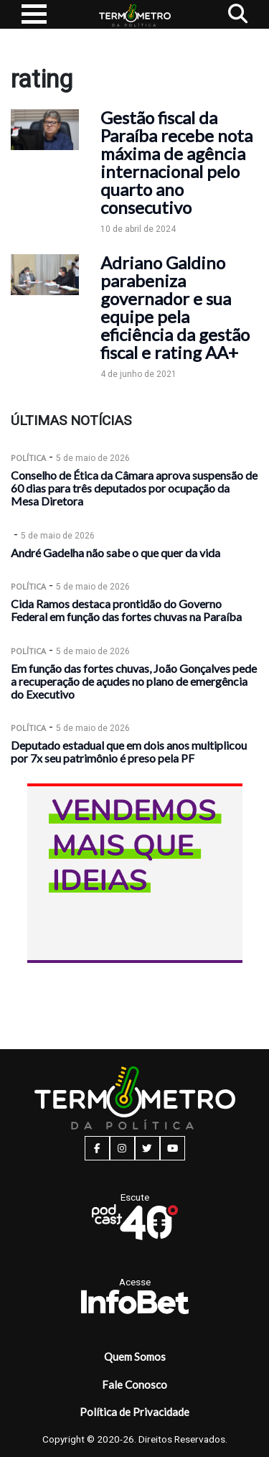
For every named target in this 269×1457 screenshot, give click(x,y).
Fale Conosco (134, 1384)
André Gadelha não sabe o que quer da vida (115, 552)
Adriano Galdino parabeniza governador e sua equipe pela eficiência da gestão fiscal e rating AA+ (175, 307)
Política (28, 457)
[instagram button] (122, 1148)
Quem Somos (135, 1356)
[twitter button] (147, 1148)
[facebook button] (97, 1148)
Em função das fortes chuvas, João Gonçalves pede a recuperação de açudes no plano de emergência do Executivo (134, 681)
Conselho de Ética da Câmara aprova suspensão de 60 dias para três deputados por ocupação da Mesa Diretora (134, 488)
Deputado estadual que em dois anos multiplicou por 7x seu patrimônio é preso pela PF (129, 751)
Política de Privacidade (134, 1411)
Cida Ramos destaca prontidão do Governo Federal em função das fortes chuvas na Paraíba (126, 610)
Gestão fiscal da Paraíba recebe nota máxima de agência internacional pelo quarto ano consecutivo (176, 162)
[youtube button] (172, 1148)
